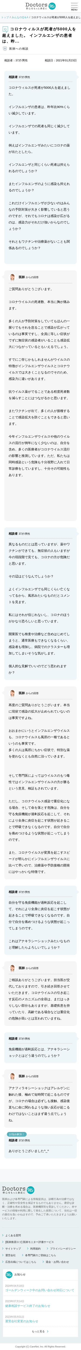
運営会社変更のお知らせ (21, 1321)
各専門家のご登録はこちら (40, 1255)
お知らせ (16, 1274)
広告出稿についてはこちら (20, 1261)
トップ (5, 17)
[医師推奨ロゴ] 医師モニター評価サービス (29, 1242)
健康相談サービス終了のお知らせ (27, 1305)
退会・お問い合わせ (57, 1261)
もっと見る (38, 1331)
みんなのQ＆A (20, 17)
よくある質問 (13, 1235)
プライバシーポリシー (63, 1248)
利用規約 (35, 1248)
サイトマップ (13, 1248)
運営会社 (10, 1255)
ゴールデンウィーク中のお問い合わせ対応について (39, 1290)
